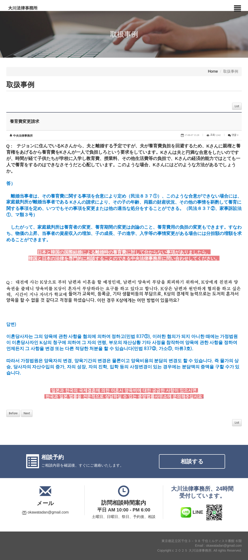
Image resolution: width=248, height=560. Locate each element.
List (237, 106)
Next (27, 413)
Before (13, 413)
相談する (192, 461)
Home (213, 72)
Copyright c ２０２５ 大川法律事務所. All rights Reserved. (199, 551)
